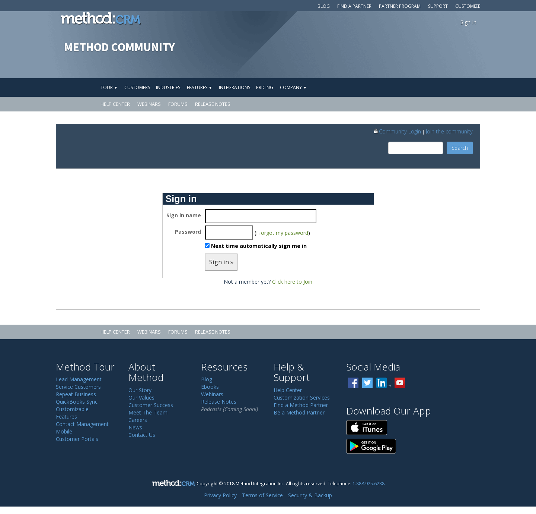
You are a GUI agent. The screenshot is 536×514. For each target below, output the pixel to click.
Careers (137, 419)
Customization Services (302, 397)
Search (460, 147)
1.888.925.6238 (368, 483)
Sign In (468, 22)
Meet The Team (148, 412)
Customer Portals (77, 438)
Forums (178, 104)
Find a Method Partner (301, 405)
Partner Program (400, 6)
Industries (168, 87)
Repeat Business (76, 394)
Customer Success (150, 405)
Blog (324, 6)
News (135, 427)
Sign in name (183, 215)
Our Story (139, 390)
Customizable (72, 409)
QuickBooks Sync (77, 401)
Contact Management (82, 424)
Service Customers (78, 386)
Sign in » (221, 262)
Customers (137, 87)
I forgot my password (282, 232)
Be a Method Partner (299, 412)
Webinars (149, 104)
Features (199, 87)
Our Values (141, 397)
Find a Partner (354, 6)
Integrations (234, 87)
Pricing (264, 87)
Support (438, 6)
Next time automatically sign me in (259, 245)
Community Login (397, 131)
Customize (467, 6)
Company (293, 87)
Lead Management (79, 379)
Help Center (115, 104)
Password (188, 231)
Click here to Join (292, 281)
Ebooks (210, 386)
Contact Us (141, 434)
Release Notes (212, 104)
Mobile (64, 431)
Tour (109, 87)
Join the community (449, 131)
